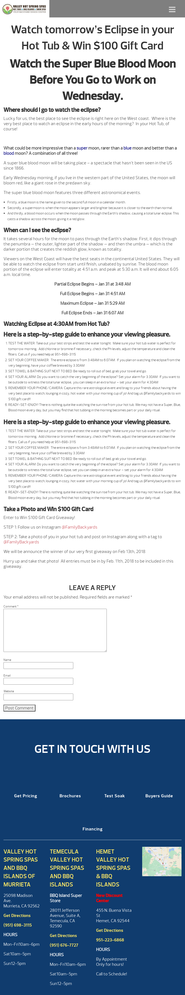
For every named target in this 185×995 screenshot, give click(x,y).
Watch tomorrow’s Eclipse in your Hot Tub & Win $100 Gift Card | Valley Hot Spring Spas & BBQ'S (24, 8)
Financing (93, 829)
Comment (10, 606)
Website (8, 691)
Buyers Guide (159, 796)
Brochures (70, 796)
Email (7, 675)
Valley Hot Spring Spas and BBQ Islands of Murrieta (20, 868)
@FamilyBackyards (79, 527)
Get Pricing (25, 796)
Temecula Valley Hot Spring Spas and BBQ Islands (67, 868)
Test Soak (114, 796)
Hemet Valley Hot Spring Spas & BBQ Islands (113, 868)
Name (7, 660)
